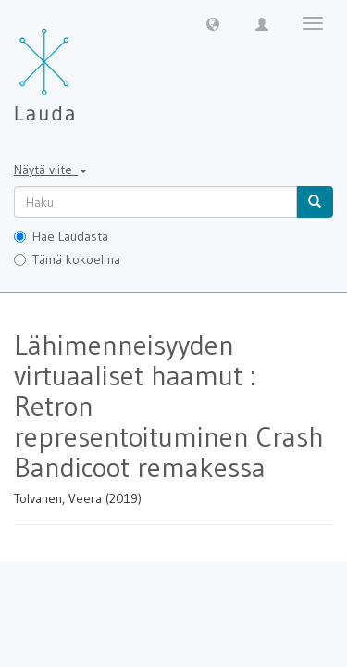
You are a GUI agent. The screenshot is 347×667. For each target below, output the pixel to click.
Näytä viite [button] (50, 169)
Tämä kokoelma (67, 259)
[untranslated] (155, 202)
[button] (212, 23)
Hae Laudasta (61, 236)
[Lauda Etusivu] (83, 65)
